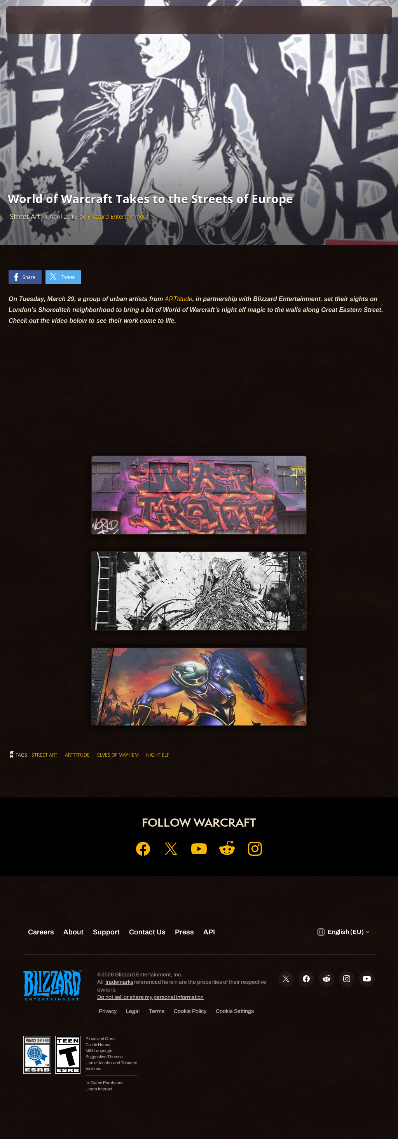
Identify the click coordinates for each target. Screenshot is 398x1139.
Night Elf (157, 755)
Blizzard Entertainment (117, 216)
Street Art (44, 755)
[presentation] (29, 20)
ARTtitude (178, 299)
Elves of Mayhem (118, 755)
